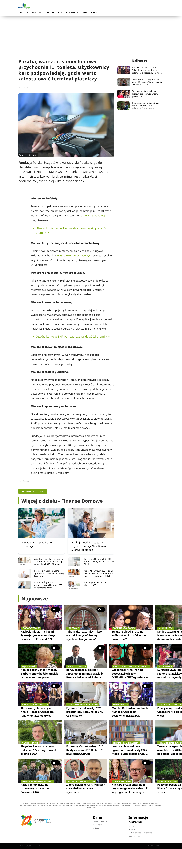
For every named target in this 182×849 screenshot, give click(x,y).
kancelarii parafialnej (92, 215)
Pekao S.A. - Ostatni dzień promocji (37, 544)
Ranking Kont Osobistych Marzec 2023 (96, 583)
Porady (95, 12)
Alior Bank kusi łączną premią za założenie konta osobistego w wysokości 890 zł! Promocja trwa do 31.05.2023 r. (48, 561)
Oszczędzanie (54, 12)
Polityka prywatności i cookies (140, 833)
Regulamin (132, 826)
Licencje (131, 829)
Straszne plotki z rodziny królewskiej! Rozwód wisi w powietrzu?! (145, 94)
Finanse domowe (76, 12)
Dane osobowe (134, 836)
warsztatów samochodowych (75, 255)
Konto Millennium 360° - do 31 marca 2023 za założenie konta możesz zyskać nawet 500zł (98, 573)
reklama (96, 828)
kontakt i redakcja (100, 821)
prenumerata (98, 825)
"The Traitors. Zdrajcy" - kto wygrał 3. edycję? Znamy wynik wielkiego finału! (147, 82)
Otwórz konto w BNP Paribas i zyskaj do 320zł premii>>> (73, 336)
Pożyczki (37, 12)
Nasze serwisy (155, 846)
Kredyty (23, 12)
